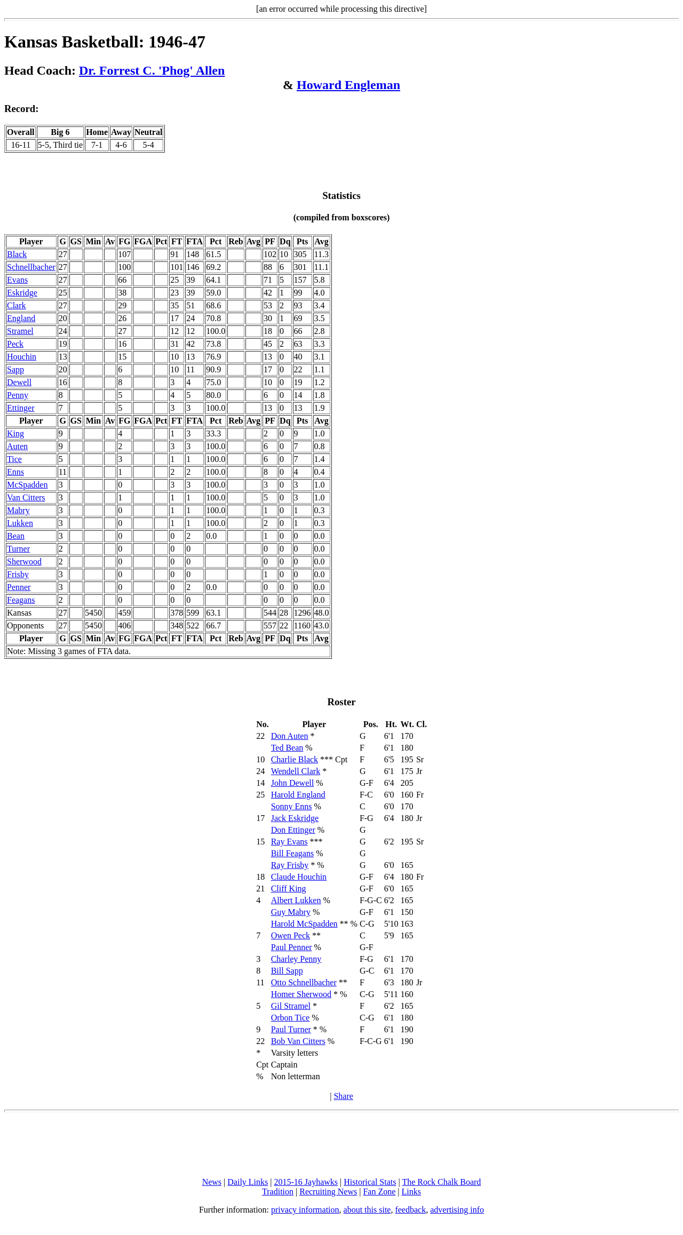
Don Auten (289, 735)
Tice (14, 459)
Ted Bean (287, 747)
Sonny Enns (291, 806)
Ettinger (21, 407)
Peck (15, 343)
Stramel (20, 331)
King (15, 433)
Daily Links (247, 1181)
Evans (17, 279)
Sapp (15, 369)
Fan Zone (379, 1191)
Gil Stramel (291, 1005)
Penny (17, 395)
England (21, 318)
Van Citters (26, 497)
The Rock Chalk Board (441, 1181)
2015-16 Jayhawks (306, 1181)
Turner (18, 548)
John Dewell (292, 782)
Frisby (18, 574)
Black (17, 254)
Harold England (298, 794)
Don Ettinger (293, 829)
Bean (16, 535)
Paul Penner (291, 947)
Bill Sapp (287, 970)
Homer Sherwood (301, 994)
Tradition (277, 1191)
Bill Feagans (292, 853)
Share (343, 1096)
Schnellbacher (31, 267)
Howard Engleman (348, 85)
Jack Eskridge (295, 818)
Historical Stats (370, 1181)
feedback (410, 1209)
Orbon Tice (290, 1017)
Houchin (21, 356)
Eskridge (22, 292)
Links (411, 1191)
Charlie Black (294, 759)
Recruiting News (328, 1191)
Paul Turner (291, 1029)
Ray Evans (289, 841)
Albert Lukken (296, 900)
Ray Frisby (290, 865)
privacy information (305, 1209)
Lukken (20, 523)
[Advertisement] (341, 1145)
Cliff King (288, 888)
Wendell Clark (295, 771)
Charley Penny (296, 958)
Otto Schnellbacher (304, 982)
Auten (17, 446)
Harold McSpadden (304, 923)
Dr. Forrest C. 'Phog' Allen (152, 70)
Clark (16, 305)
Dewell (19, 382)
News (211, 1181)
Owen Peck (290, 935)
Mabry (18, 510)
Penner (18, 587)
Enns (15, 471)
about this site (367, 1209)
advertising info (457, 1209)
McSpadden (27, 484)
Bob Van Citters (298, 1041)
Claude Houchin (299, 876)
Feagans (21, 599)
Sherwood (24, 561)
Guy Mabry (291, 912)
